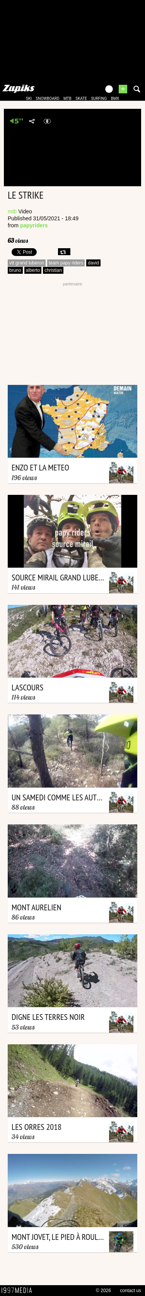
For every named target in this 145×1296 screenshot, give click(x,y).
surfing (99, 98)
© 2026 (103, 1290)
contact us (130, 1290)
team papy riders (66, 263)
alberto (33, 270)
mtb (67, 98)
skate (81, 98)
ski (29, 98)
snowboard (47, 98)
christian (53, 270)
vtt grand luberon (26, 263)
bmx (115, 98)
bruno (15, 270)
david (93, 263)
